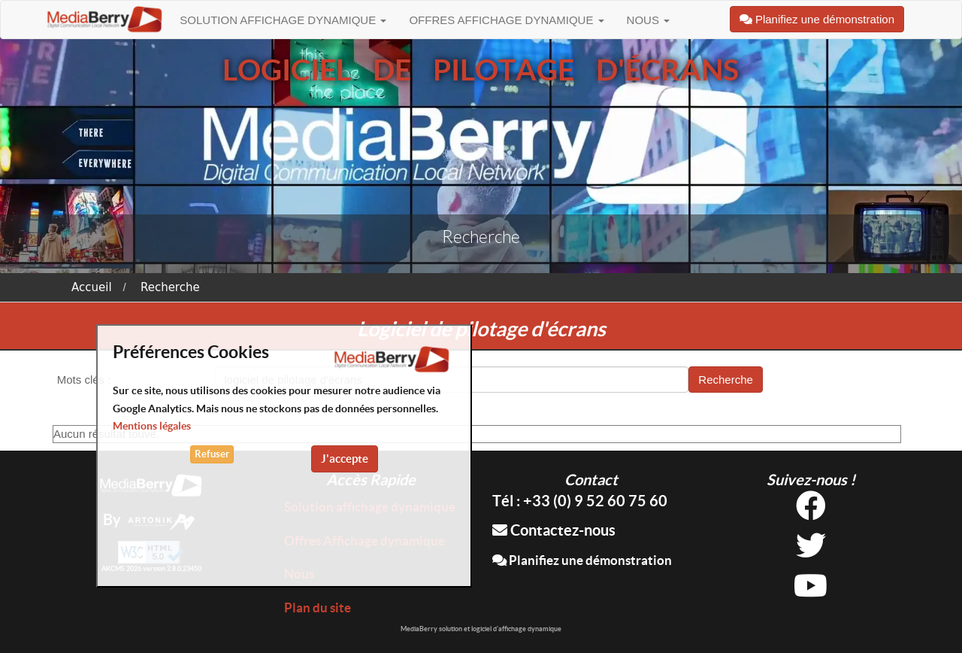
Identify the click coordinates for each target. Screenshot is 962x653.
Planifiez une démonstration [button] (817, 19)
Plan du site (317, 607)
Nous (648, 20)
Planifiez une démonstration (582, 560)
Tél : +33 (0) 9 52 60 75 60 (579, 500)
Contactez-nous (554, 530)
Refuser (212, 454)
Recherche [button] (725, 379)
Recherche (170, 287)
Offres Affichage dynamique (506, 20)
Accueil (91, 287)
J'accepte (344, 458)
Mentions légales (152, 426)
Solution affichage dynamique (283, 20)
